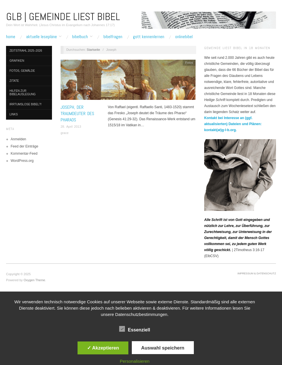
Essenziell (134, 328)
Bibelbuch (80, 36)
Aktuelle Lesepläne (41, 36)
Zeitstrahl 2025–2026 (25, 50)
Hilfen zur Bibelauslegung (22, 92)
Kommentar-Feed (24, 154)
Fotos (189, 62)
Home (10, 36)
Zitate (14, 80)
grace (65, 133)
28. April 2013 (71, 126)
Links (13, 114)
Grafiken (16, 60)
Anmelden (18, 139)
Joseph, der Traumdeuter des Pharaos (77, 113)
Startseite (93, 49)
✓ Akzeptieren (103, 347)
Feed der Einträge (24, 146)
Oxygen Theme (34, 280)
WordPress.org (22, 161)
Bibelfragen (112, 36)
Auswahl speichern (162, 347)
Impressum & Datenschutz (256, 273)
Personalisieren (134, 361)
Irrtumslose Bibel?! (25, 104)
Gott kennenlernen (148, 36)
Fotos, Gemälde (22, 70)
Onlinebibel (184, 36)
